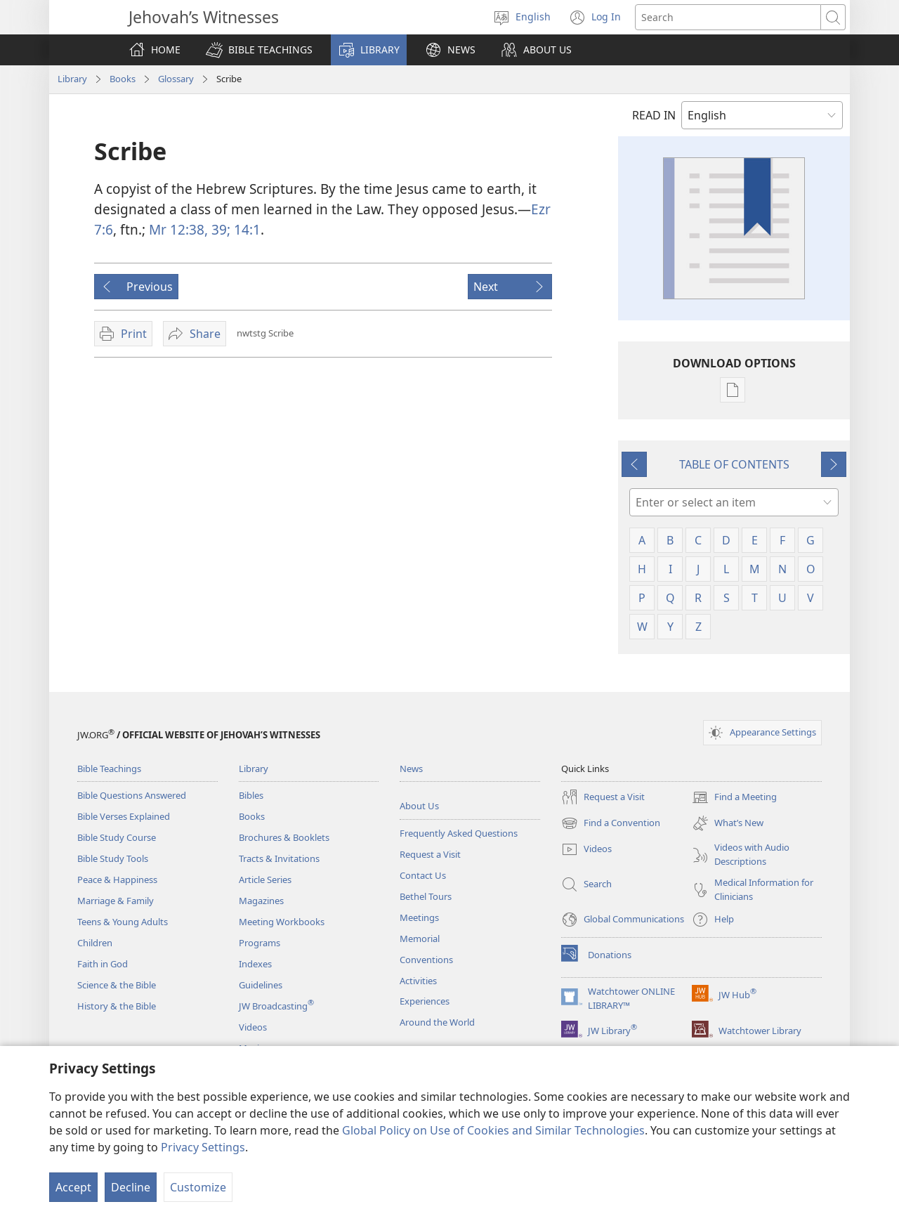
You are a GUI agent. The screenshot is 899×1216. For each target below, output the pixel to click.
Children (94, 942)
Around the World (437, 1022)
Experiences (425, 1001)
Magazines (261, 900)
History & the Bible (116, 1006)
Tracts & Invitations (279, 858)
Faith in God (102, 963)
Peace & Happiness (117, 879)
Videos (253, 1027)
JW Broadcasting (276, 1006)
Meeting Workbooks (281, 921)
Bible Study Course (116, 837)
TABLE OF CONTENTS (734, 464)
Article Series (265, 879)
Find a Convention (610, 823)
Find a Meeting (734, 797)
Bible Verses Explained (123, 816)
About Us (419, 805)
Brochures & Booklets (284, 837)
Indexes (255, 963)
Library (72, 78)
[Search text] (728, 17)
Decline (130, 1187)
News (411, 768)
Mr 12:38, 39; (189, 229)
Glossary (176, 78)
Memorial (420, 938)
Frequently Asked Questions (459, 833)
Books (123, 78)
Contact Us (423, 875)
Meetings (419, 917)
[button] (259, 49)
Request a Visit (430, 854)
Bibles (251, 795)
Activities (418, 980)
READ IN (654, 115)
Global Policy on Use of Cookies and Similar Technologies (493, 1130)
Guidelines (260, 985)
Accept (73, 1187)
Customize (198, 1187)
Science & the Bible (116, 985)
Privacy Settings (203, 1147)
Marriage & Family (115, 900)
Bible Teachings (109, 768)
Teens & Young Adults (122, 921)
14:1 (245, 229)
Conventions (426, 959)
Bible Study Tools (112, 858)
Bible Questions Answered (131, 795)
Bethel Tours (426, 896)
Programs (259, 942)
